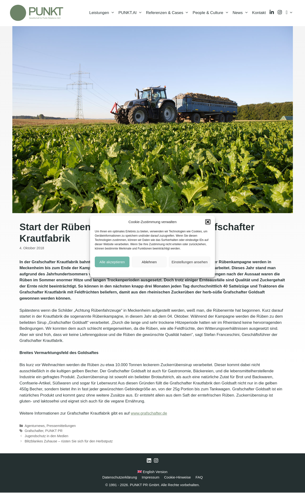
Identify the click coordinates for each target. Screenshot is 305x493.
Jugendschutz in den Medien (46, 436)
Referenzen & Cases (168, 13)
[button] (207, 222)
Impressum (179, 271)
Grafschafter (34, 431)
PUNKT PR (53, 431)
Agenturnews (35, 426)
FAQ (199, 478)
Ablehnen (149, 262)
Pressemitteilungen (61, 426)
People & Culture (212, 13)
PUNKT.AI (131, 13)
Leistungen (103, 13)
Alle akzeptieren (112, 262)
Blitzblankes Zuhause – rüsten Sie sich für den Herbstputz (69, 442)
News (241, 13)
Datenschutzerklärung (156, 271)
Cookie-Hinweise (129, 271)
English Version (152, 472)
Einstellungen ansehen (190, 262)
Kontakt (259, 13)
